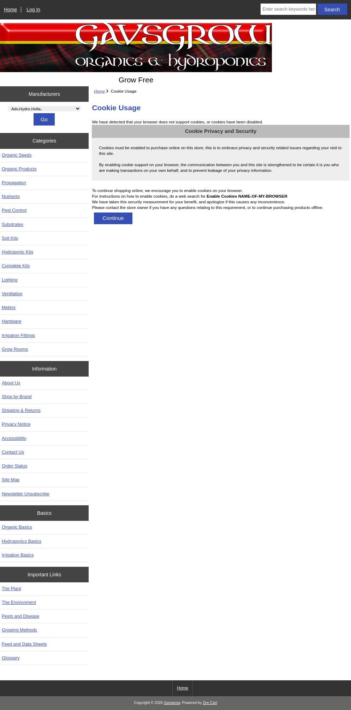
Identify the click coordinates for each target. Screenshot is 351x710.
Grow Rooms (15, 349)
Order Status (14, 466)
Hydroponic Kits (17, 252)
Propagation (14, 182)
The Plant (11, 588)
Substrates (12, 224)
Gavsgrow (172, 703)
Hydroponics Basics (21, 541)
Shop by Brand (16, 396)
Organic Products (19, 168)
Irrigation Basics (18, 555)
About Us (11, 382)
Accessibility (14, 438)
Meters (9, 307)
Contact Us (13, 452)
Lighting (10, 280)
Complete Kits (16, 265)
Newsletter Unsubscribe (25, 493)
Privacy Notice (16, 424)
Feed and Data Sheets (24, 644)
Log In (33, 9)
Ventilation (12, 293)
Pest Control (14, 210)
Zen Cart (210, 703)
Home (10, 9)
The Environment (19, 602)
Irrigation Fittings (18, 335)
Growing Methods (19, 630)
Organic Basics (17, 527)
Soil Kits (10, 238)
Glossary (10, 657)
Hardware (11, 321)
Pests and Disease (20, 616)
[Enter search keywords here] (288, 9)
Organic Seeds (16, 155)
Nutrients (11, 196)
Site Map (10, 479)
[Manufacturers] (44, 108)
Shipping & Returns (21, 410)
